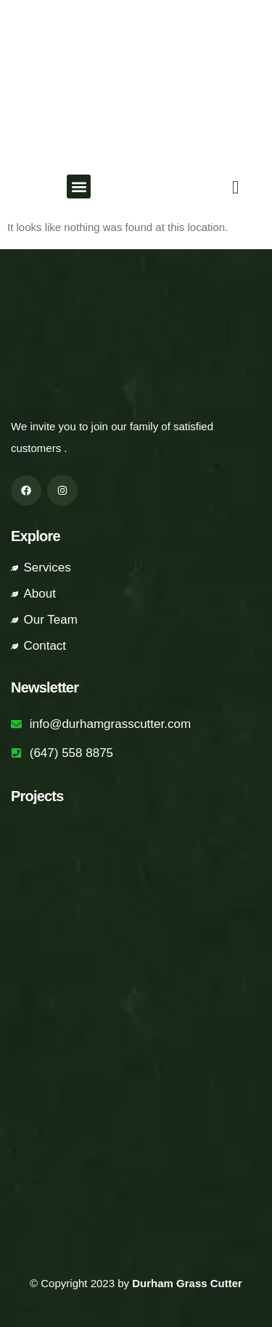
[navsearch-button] (232, 186)
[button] (79, 186)
